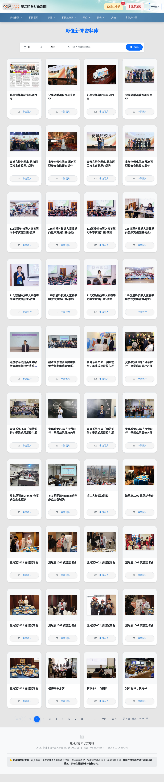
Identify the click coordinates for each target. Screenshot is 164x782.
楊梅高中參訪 (56, 688)
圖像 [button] (99, 17)
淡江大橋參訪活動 (97, 495)
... (95, 719)
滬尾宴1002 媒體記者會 (139, 495)
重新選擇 (134, 6)
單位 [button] (85, 17)
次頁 (104, 719)
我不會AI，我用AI (97, 688)
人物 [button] (114, 17)
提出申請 (115, 5)
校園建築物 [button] (68, 17)
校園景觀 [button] (34, 17)
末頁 (114, 719)
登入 (155, 6)
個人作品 (131, 17)
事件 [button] (50, 17)
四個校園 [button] (15, 17)
